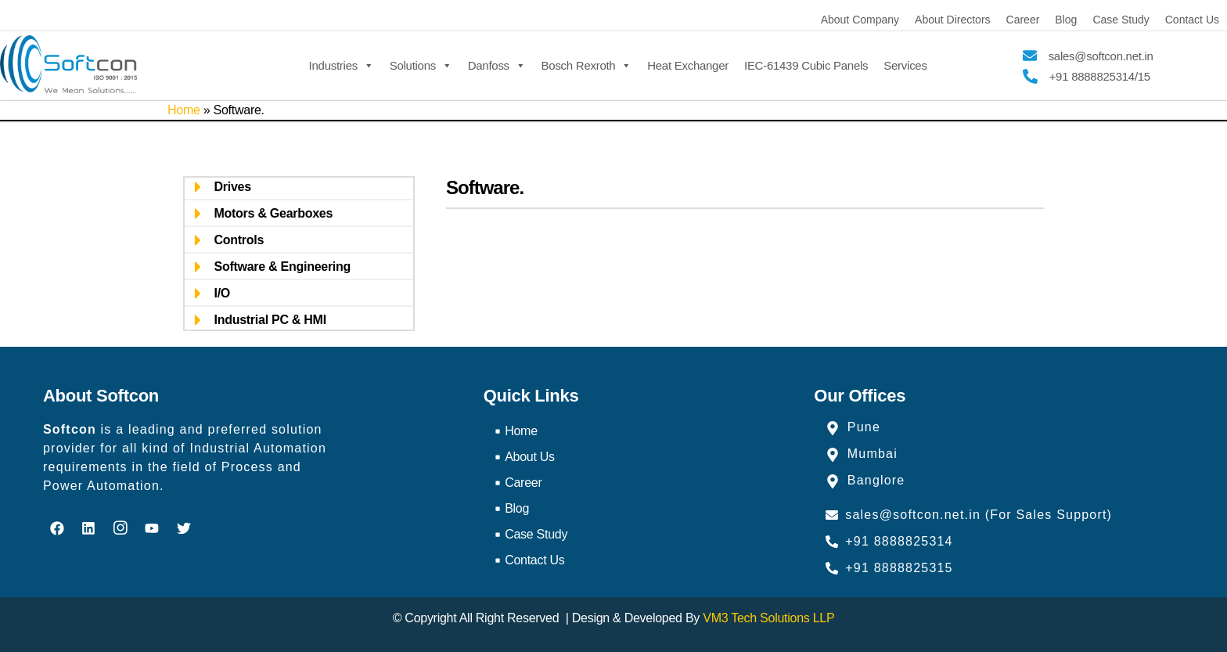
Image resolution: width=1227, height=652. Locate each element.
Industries (341, 63)
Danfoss (497, 63)
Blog (1066, 19)
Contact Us (1192, 19)
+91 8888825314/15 (1099, 76)
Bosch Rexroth (587, 63)
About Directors (952, 19)
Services (905, 65)
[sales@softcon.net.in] (1030, 56)
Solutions (421, 63)
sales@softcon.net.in (1101, 56)
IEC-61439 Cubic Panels (806, 65)
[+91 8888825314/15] (1030, 76)
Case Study (1120, 19)
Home (183, 110)
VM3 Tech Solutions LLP (768, 618)
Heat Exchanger (688, 65)
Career (1023, 19)
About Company (860, 19)
